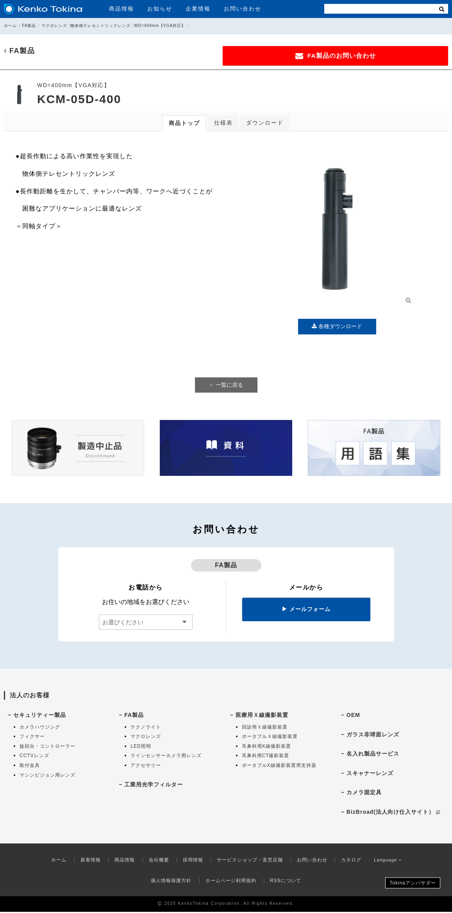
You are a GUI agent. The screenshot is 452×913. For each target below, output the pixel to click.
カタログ (349, 861)
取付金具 (30, 766)
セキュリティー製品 (39, 716)
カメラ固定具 (364, 793)
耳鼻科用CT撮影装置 (265, 756)
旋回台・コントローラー (47, 747)
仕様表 (223, 124)
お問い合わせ (242, 8)
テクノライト (145, 728)
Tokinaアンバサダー (412, 884)
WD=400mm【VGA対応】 (160, 25)
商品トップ (184, 124)
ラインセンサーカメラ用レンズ (166, 756)
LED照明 (140, 747)
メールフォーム (306, 610)
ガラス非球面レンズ (373, 735)
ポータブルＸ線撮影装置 (270, 737)
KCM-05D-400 (79, 100)
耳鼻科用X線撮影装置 (266, 747)
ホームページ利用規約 (230, 881)
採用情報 (191, 861)
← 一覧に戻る (226, 385)
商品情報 (121, 8)
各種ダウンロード (337, 327)
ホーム (10, 25)
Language (388, 861)
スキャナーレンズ (370, 774)
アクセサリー (145, 766)
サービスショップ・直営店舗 (248, 861)
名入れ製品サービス (373, 755)
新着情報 (89, 861)
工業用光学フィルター (153, 785)
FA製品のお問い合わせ (370, 56)
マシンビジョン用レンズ (47, 776)
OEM (353, 716)
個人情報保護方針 (171, 881)
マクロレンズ (54, 25)
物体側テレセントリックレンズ (100, 25)
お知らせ (159, 8)
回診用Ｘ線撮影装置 (265, 728)
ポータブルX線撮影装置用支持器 (279, 766)
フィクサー (32, 737)
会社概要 (157, 861)
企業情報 (198, 8)
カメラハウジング (40, 728)
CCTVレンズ (34, 756)
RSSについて (285, 881)
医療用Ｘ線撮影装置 (262, 716)
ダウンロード (265, 124)
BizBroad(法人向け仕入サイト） (393, 813)
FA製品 (29, 25)
